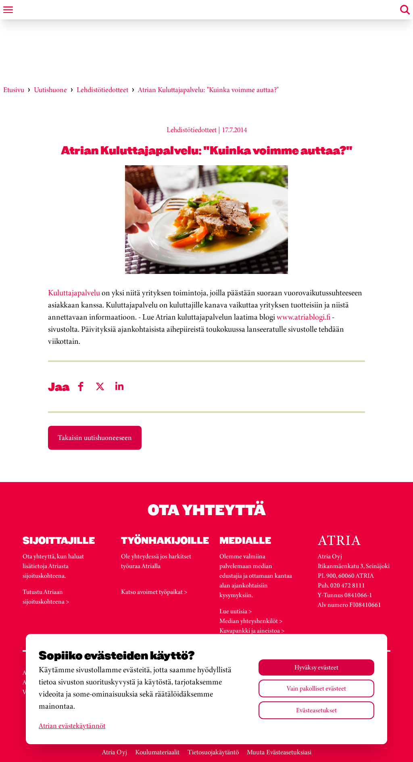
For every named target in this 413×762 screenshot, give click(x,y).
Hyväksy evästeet (316, 667)
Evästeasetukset (316, 710)
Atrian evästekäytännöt (72, 725)
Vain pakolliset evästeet (316, 688)
